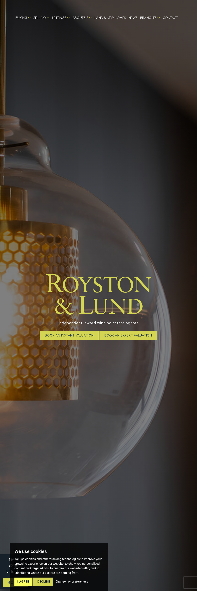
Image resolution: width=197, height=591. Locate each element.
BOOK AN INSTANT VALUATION (69, 335)
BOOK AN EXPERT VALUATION (128, 335)
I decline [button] (42, 581)
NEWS (133, 17)
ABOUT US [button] (80, 17)
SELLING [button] (39, 17)
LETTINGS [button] (59, 17)
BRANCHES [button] (148, 17)
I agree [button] (23, 581)
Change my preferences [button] (71, 581)
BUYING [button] (21, 17)
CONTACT (170, 17)
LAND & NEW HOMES (110, 17)
